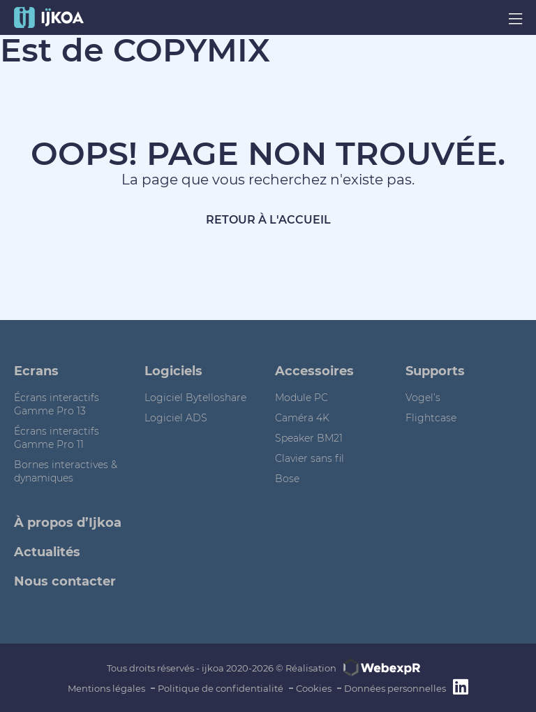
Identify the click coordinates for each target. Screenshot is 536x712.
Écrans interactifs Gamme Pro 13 (56, 404)
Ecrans (36, 371)
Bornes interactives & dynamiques (65, 471)
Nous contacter (65, 581)
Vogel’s (422, 397)
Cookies (314, 688)
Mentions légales (106, 688)
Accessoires (314, 371)
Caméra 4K (302, 418)
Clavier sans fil (309, 458)
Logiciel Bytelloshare (195, 397)
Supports (435, 371)
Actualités (47, 552)
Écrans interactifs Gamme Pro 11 (56, 438)
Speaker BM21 (309, 438)
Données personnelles (395, 688)
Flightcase (430, 418)
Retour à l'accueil (268, 219)
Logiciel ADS (175, 418)
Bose (287, 478)
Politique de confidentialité (220, 688)
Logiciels (173, 371)
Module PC (301, 397)
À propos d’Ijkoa (67, 522)
